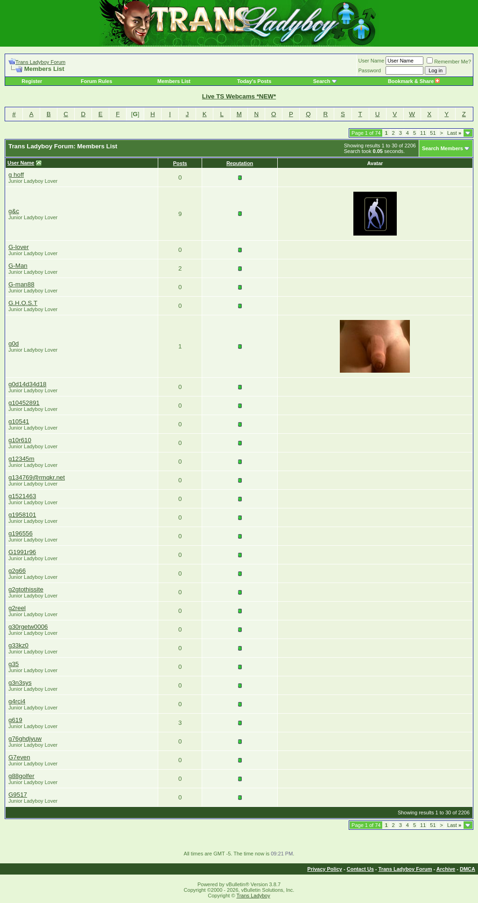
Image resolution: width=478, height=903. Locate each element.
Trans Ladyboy (253, 895)
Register (31, 81)
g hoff (16, 174)
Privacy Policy (324, 869)
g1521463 (22, 496)
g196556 (20, 533)
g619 (15, 719)
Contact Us (360, 869)
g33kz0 (18, 645)
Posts (180, 163)
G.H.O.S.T (22, 302)
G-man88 (21, 284)
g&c (13, 211)
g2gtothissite (25, 589)
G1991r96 (22, 552)
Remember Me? (449, 61)
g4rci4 (16, 701)
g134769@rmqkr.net (36, 477)
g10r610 (19, 440)
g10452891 (24, 402)
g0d (13, 343)
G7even (19, 757)
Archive (445, 869)
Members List (173, 81)
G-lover (18, 246)
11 (423, 133)
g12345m (21, 458)
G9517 (17, 794)
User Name (371, 60)
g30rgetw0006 (28, 626)
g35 (13, 663)
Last (454, 133)
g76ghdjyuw (25, 738)
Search (321, 81)
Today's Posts (254, 81)
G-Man (18, 265)
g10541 (18, 421)
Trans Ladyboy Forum (40, 62)
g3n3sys (20, 682)
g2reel (17, 607)
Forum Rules (96, 81)
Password (369, 70)
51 (433, 133)
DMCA (467, 869)
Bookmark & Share (414, 81)
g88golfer (21, 775)
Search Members (442, 148)
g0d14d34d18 (27, 384)
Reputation (239, 163)
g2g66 (17, 570)
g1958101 (22, 514)
